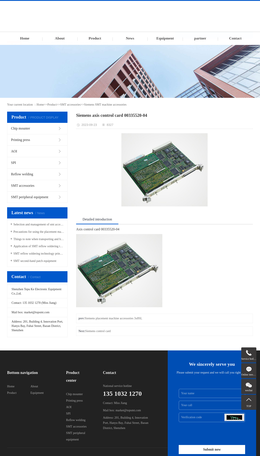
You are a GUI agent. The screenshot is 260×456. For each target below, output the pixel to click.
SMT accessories (70, 104)
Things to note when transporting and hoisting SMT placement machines (38, 239)
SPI (68, 413)
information (188, 6)
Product (95, 38)
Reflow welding (76, 420)
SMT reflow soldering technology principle (38, 253)
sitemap (213, 6)
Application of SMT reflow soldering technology (38, 246)
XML (227, 6)
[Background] (239, 6)
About (60, 38)
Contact (235, 38)
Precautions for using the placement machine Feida (38, 231)
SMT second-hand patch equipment (34, 261)
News (130, 38)
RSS (220, 6)
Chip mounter (74, 394)
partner (200, 38)
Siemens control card (98, 331)
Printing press (74, 400)
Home (24, 38)
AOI (69, 407)
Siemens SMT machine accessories (105, 104)
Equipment (165, 38)
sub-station (201, 6)
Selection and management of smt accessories (38, 224)
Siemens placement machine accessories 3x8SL (113, 318)
